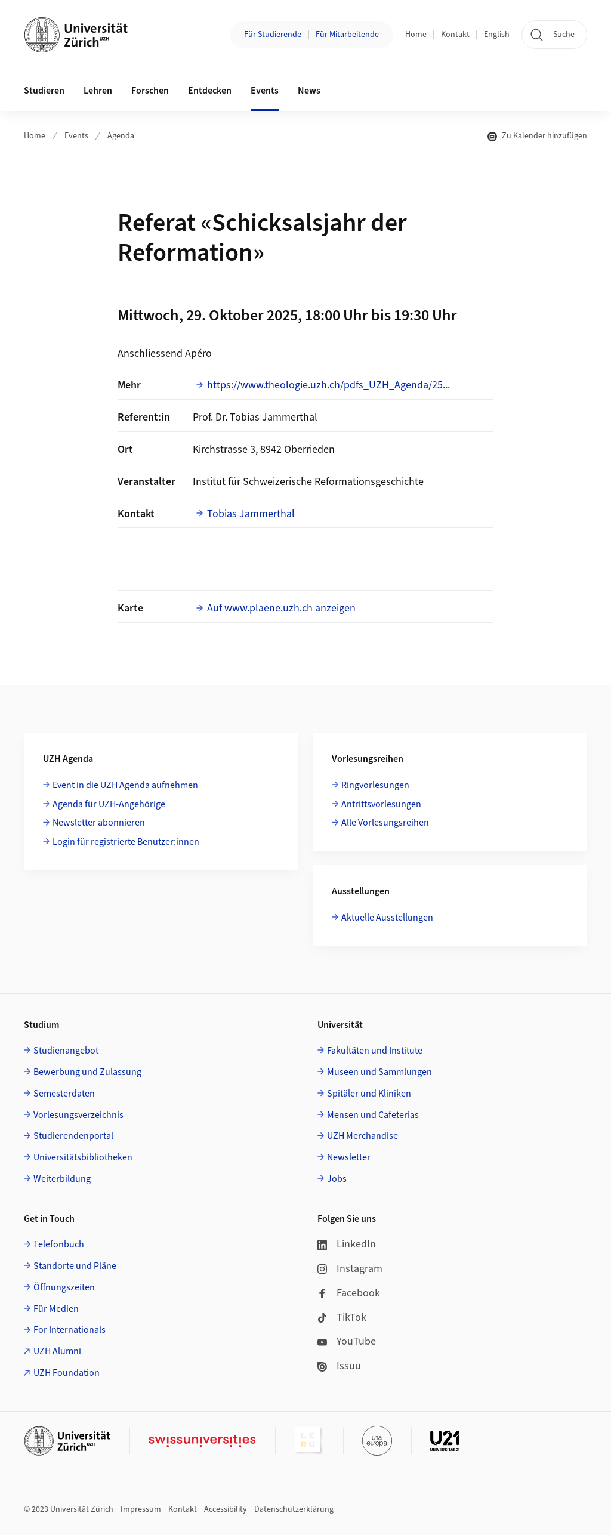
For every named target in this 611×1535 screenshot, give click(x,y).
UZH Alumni (57, 1351)
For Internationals (69, 1329)
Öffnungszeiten (64, 1287)
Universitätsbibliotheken (82, 1157)
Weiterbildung (62, 1178)
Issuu (339, 1365)
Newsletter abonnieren (99, 822)
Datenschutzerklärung (294, 1509)
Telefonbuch (58, 1244)
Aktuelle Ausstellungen (387, 917)
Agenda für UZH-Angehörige (109, 804)
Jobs (337, 1178)
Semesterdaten (64, 1093)
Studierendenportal (73, 1135)
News (309, 90)
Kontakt (455, 35)
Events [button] (265, 90)
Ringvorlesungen (375, 785)
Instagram (349, 1268)
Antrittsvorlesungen (381, 804)
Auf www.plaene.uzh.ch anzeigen (281, 608)
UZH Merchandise (362, 1135)
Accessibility (225, 1509)
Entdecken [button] (210, 90)
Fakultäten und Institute (374, 1050)
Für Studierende (272, 35)
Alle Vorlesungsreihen (385, 822)
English (497, 35)
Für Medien (56, 1308)
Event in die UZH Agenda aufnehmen (125, 785)
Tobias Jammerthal (251, 513)
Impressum (141, 1509)
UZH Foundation (66, 1372)
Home (416, 35)
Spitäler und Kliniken (369, 1093)
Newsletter (349, 1157)
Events (76, 136)
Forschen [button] (150, 90)
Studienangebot (65, 1050)
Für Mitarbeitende (347, 35)
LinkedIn (346, 1244)
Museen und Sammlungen (379, 1072)
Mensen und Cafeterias (373, 1115)
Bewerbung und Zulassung (87, 1072)
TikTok (341, 1317)
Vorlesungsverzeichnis (78, 1115)
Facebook (348, 1293)
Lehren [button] (98, 90)
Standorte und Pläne (74, 1266)
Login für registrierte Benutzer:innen (126, 841)
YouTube (346, 1341)
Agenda (120, 136)
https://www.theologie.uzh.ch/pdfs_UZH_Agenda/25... (328, 385)
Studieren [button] (44, 90)
